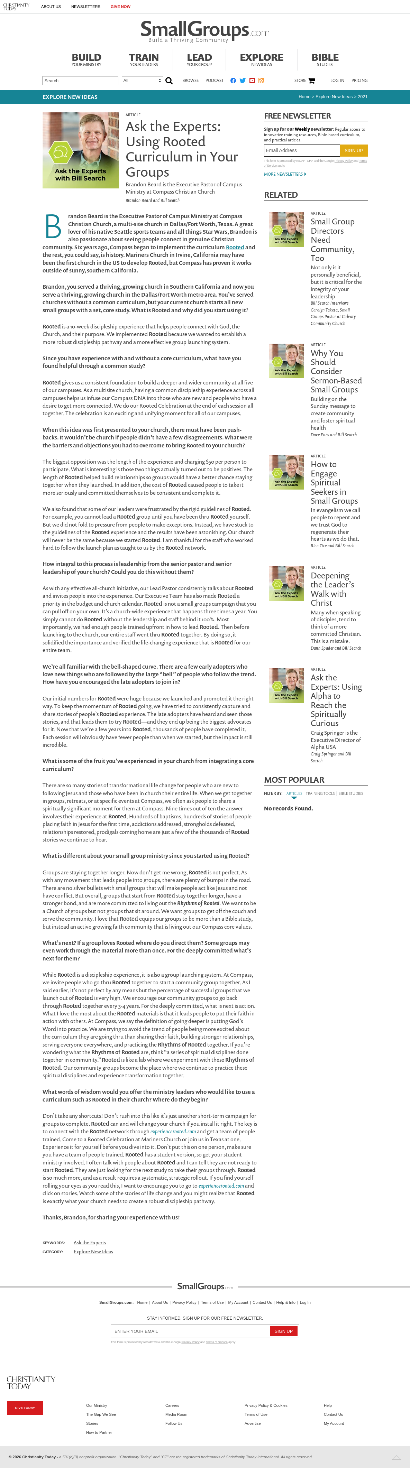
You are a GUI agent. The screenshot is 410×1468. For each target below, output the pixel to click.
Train (144, 58)
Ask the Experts (90, 1242)
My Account (238, 1302)
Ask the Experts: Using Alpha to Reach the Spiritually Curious (336, 700)
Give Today (25, 1408)
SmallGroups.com (116, 1302)
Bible (325, 58)
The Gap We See (101, 1414)
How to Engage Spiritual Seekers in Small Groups (334, 482)
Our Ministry (96, 1405)
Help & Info (285, 1302)
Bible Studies (350, 793)
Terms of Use (212, 1302)
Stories (92, 1423)
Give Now (120, 6)
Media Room (176, 1414)
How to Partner (99, 1432)
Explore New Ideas (70, 97)
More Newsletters (283, 174)
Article (133, 114)
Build (86, 58)
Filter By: (273, 793)
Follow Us (173, 1423)
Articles (294, 793)
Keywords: (54, 1243)
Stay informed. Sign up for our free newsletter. (205, 1318)
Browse (190, 80)
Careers (172, 1405)
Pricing (360, 80)
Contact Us (262, 1302)
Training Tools (320, 793)
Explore (261, 58)
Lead (199, 58)
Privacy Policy (344, 160)
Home (304, 96)
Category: (53, 1251)
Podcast (215, 80)
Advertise (253, 1423)
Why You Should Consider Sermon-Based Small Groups (336, 371)
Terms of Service (217, 1342)
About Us (51, 6)
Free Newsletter (297, 115)
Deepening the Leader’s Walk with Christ (332, 589)
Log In (337, 80)
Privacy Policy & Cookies (266, 1405)
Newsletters (85, 6)
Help (328, 1405)
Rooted (235, 247)
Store (300, 80)
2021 (362, 96)
